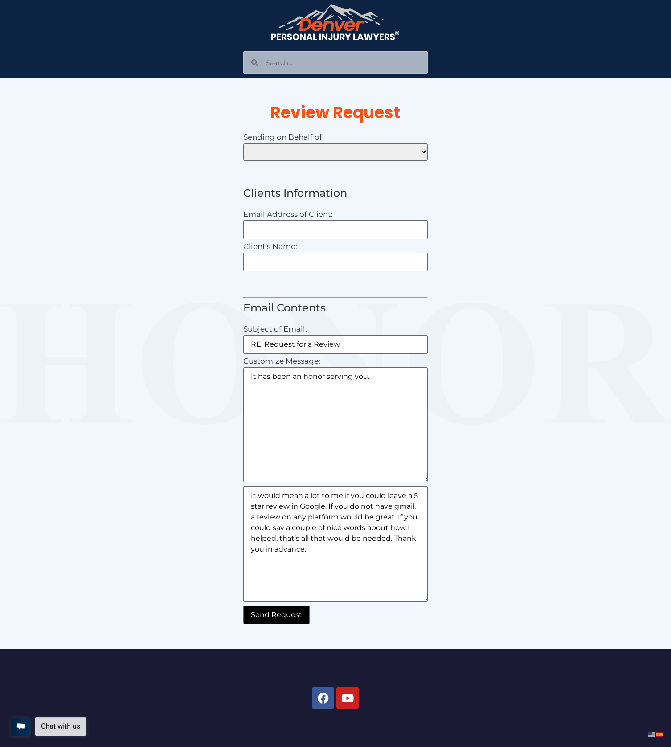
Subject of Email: (275, 329)
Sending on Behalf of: (283, 137)
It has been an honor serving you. (335, 424)
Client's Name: (270, 246)
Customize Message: (281, 361)
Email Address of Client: (288, 214)
